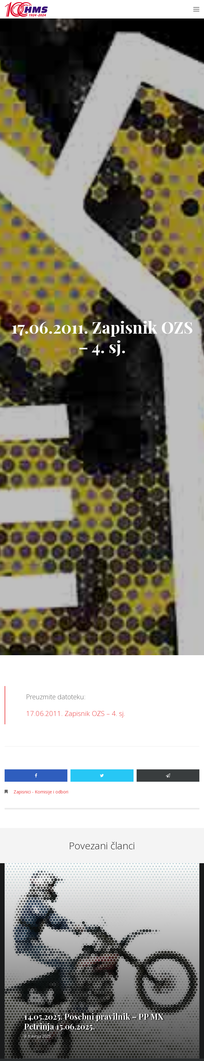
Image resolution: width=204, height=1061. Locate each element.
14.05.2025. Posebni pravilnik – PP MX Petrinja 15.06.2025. (93, 1021)
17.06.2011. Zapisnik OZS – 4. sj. (75, 713)
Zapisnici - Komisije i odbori (41, 792)
